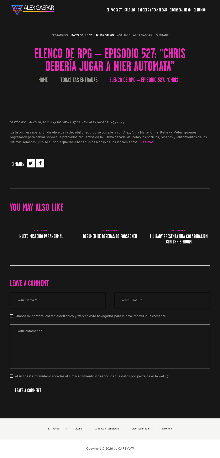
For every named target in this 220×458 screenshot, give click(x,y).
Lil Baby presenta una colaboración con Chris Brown (179, 239)
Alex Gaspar (143, 35)
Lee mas (147, 142)
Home (43, 80)
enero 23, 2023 (110, 230)
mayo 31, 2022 (179, 230)
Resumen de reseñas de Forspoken (110, 236)
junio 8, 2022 (41, 230)
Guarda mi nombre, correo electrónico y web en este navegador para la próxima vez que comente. (91, 316)
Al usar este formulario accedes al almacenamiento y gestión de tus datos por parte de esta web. (92, 376)
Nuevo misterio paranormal (41, 236)
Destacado (59, 35)
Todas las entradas (79, 80)
